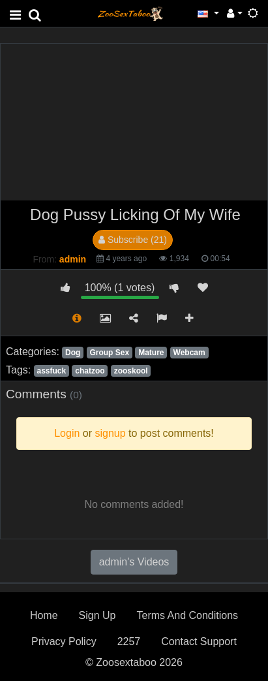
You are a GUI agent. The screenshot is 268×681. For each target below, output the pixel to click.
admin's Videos (134, 561)
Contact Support (199, 641)
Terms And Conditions (187, 615)
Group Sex (109, 352)
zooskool (131, 370)
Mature (151, 352)
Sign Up (97, 615)
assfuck (51, 370)
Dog (72, 352)
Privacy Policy (64, 641)
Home (44, 615)
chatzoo (89, 370)
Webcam (189, 352)
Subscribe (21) (132, 239)
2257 (129, 641)
